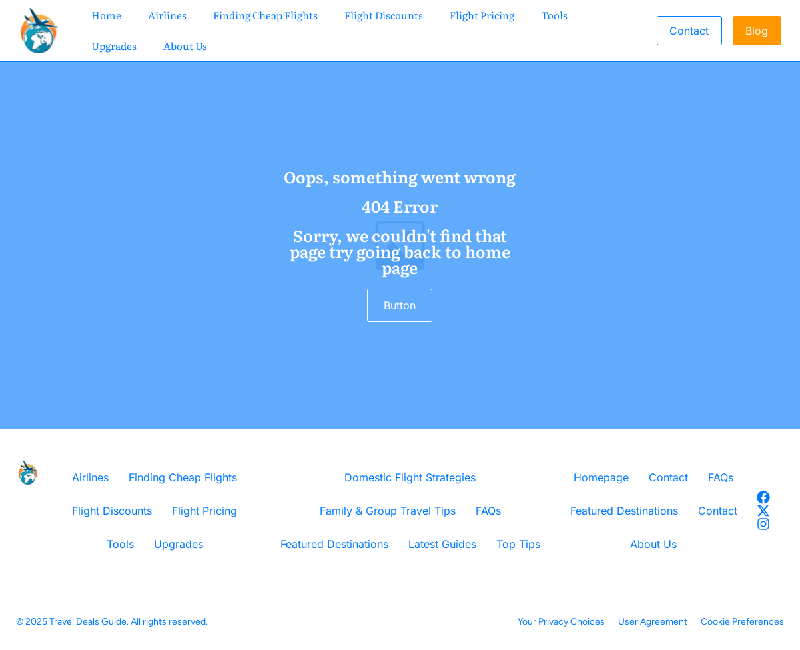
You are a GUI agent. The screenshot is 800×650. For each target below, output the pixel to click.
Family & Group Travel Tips (388, 510)
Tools (554, 15)
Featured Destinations (334, 544)
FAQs (488, 510)
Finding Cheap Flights (265, 15)
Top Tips (518, 544)
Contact (668, 477)
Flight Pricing (482, 15)
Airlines (167, 15)
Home (106, 15)
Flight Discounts (383, 15)
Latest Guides (442, 544)
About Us (185, 45)
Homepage (601, 477)
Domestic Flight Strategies (410, 477)
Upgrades (114, 45)
